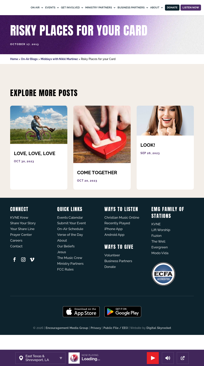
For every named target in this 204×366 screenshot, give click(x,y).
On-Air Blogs (29, 74)
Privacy (96, 343)
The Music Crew (69, 273)
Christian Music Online (121, 233)
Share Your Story (23, 238)
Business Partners (144, 7)
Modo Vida (159, 268)
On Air (48, 7)
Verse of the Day (70, 250)
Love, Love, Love (34, 168)
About (153, 22)
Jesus (61, 267)
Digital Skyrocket (158, 343)
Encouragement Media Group (67, 343)
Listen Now (186, 15)
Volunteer (112, 270)
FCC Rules (65, 284)
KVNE (156, 239)
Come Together (97, 188)
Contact (16, 261)
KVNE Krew (19, 233)
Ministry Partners (112, 7)
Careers (16, 256)
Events (64, 7)
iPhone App (113, 244)
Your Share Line (22, 244)
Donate (171, 15)
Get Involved (84, 7)
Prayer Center (21, 250)
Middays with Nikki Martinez (59, 74)
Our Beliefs (66, 261)
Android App (114, 250)
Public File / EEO (115, 343)
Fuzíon (156, 251)
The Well (158, 257)
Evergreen (159, 262)
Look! (147, 160)
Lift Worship (160, 245)
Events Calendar (70, 233)
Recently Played (117, 238)
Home (14, 74)
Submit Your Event (71, 238)
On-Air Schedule (70, 244)
